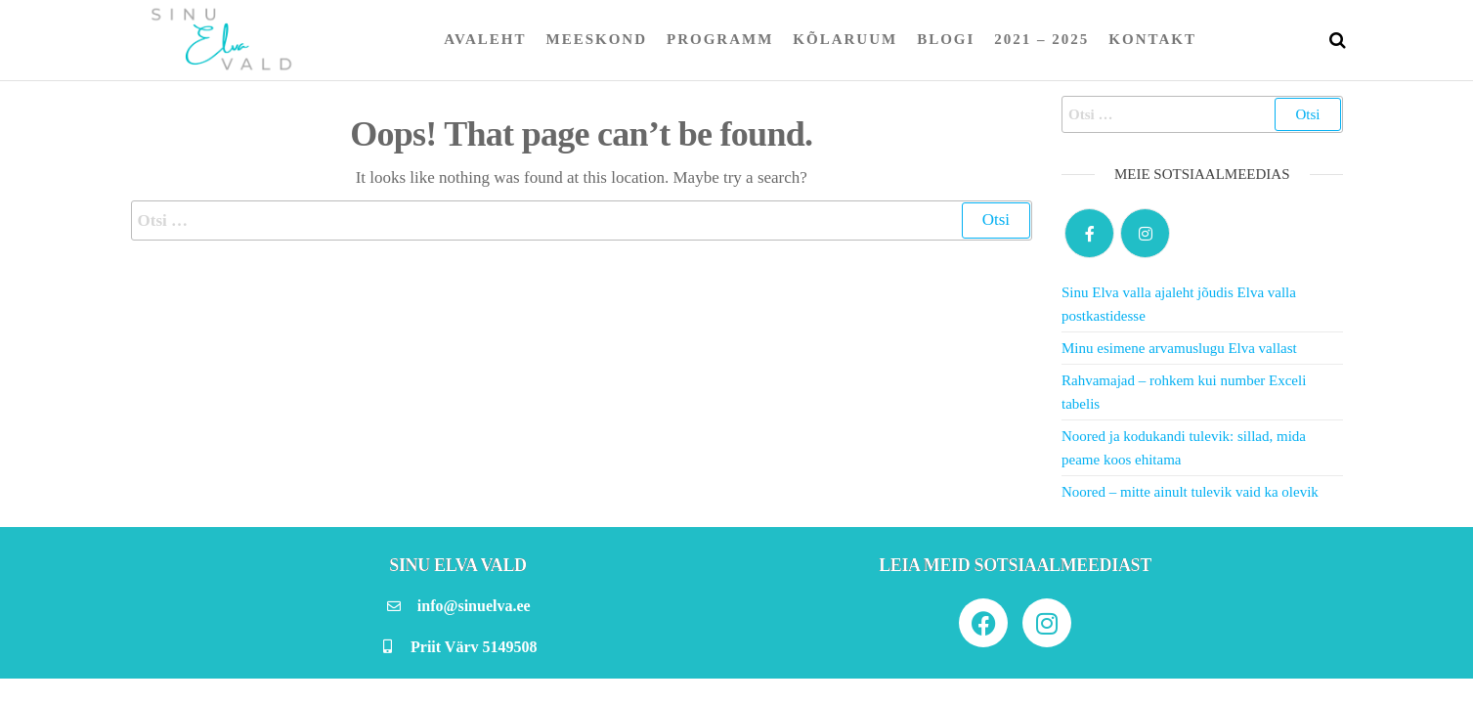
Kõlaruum (845, 39)
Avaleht (485, 39)
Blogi (946, 39)
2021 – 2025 (1041, 39)
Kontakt (1152, 39)
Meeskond (597, 39)
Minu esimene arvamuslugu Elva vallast (1179, 348)
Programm (720, 39)
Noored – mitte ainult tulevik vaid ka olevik (1190, 492)
